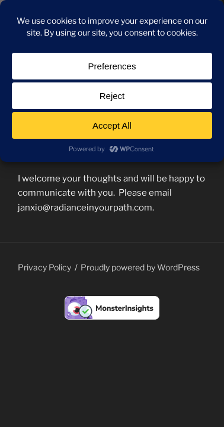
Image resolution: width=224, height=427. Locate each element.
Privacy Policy (44, 267)
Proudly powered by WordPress (140, 267)
